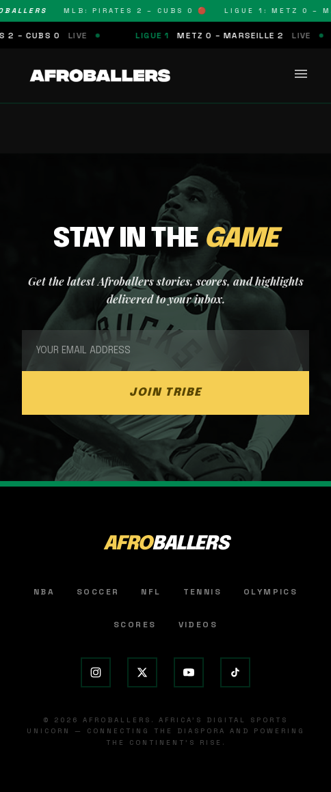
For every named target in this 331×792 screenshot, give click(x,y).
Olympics (270, 591)
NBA (44, 591)
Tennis (202, 591)
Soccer (98, 591)
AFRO (165, 544)
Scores (135, 624)
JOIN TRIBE (165, 392)
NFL (151, 591)
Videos (197, 624)
